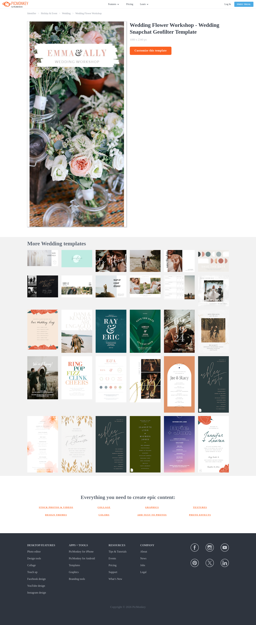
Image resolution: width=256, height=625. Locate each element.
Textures (200, 507)
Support (113, 572)
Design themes (56, 515)
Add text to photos (152, 515)
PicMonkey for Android (82, 558)
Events (112, 558)
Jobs (142, 565)
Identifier (31, 13)
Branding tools (77, 578)
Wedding (66, 13)
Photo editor (34, 551)
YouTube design (36, 585)
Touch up (32, 572)
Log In (227, 4)
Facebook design (36, 578)
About (143, 551)
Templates (74, 565)
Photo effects (200, 515)
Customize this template (151, 50)
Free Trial (244, 4)
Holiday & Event (49, 13)
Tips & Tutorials (118, 551)
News (143, 558)
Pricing (129, 4)
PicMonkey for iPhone (81, 551)
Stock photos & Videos (56, 507)
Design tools (34, 558)
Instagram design (36, 592)
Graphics (152, 507)
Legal (143, 572)
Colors (104, 515)
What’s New (115, 578)
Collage (104, 507)
